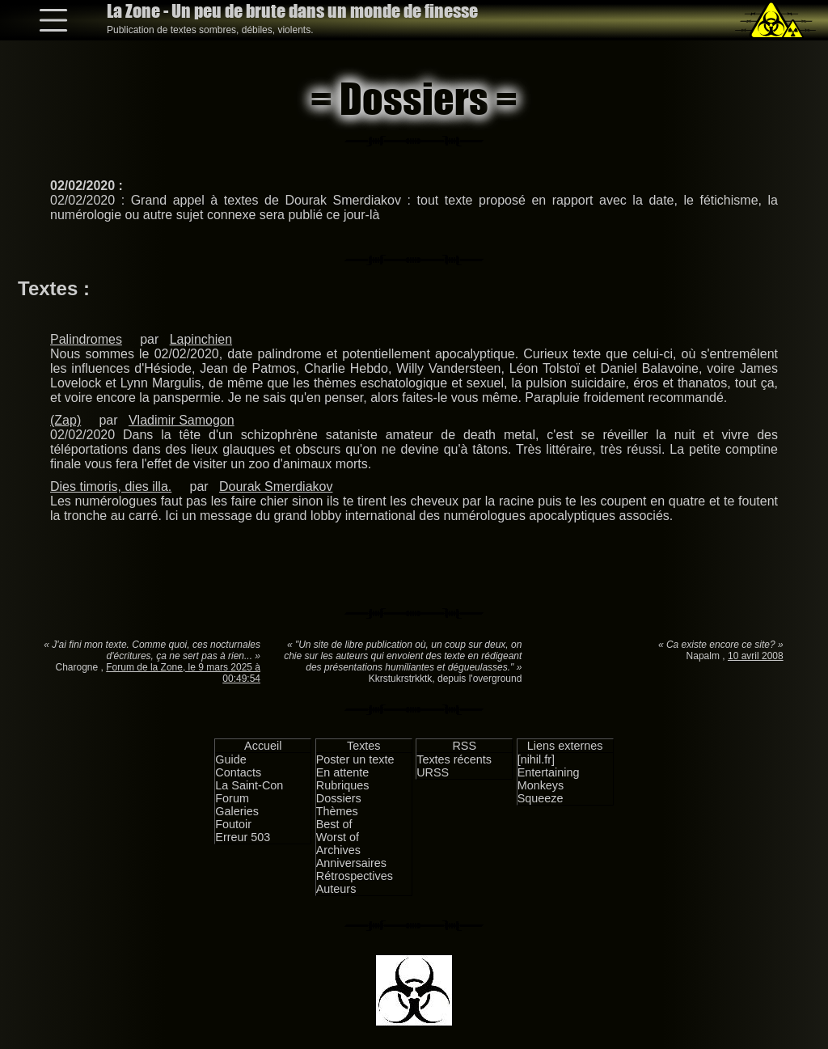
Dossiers (338, 798)
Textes (364, 745)
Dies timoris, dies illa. (110, 486)
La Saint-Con (249, 785)
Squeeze (541, 798)
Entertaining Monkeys (549, 779)
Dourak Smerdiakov (276, 486)
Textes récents (454, 759)
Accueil (262, 745)
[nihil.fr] (536, 759)
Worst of (337, 837)
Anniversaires (351, 863)
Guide (230, 759)
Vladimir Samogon (181, 420)
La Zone (292, 11)
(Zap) (65, 420)
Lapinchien (201, 339)
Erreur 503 (242, 837)
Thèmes (337, 811)
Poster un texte (355, 759)
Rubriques (343, 785)
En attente (343, 772)
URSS (432, 772)
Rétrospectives (354, 875)
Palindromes (86, 339)
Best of (334, 824)
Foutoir (233, 824)
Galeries (237, 811)
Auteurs (336, 888)
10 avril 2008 (756, 656)
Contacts (238, 772)
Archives (338, 850)
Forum (232, 798)
